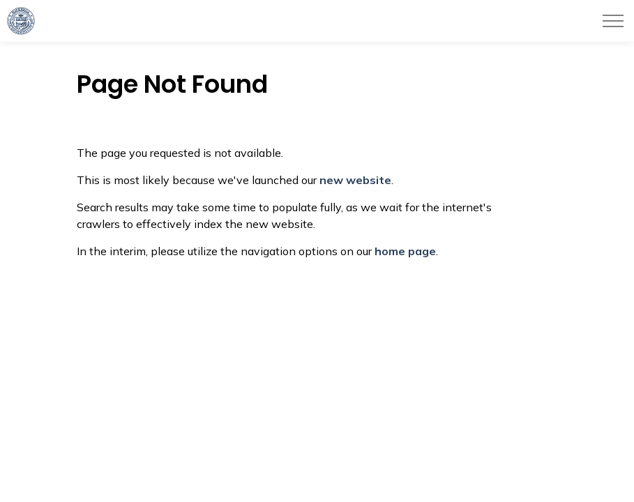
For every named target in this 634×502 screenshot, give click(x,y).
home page (405, 251)
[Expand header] (613, 21)
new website (355, 180)
